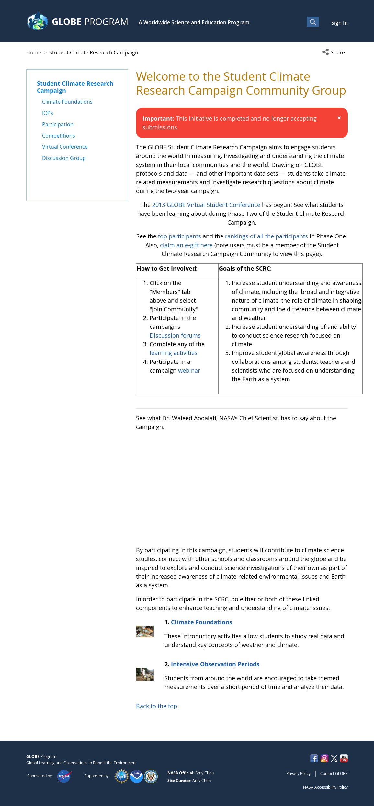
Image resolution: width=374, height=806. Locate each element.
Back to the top (156, 706)
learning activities (174, 353)
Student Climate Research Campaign (75, 86)
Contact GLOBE (334, 773)
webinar (189, 370)
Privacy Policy (298, 773)
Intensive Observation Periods (215, 664)
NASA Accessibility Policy (325, 786)
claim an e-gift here (186, 245)
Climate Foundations (201, 622)
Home (33, 52)
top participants (179, 236)
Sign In (339, 22)
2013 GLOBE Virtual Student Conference (207, 205)
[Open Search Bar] (313, 22)
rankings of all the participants (266, 236)
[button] (335, 52)
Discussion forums (175, 335)
